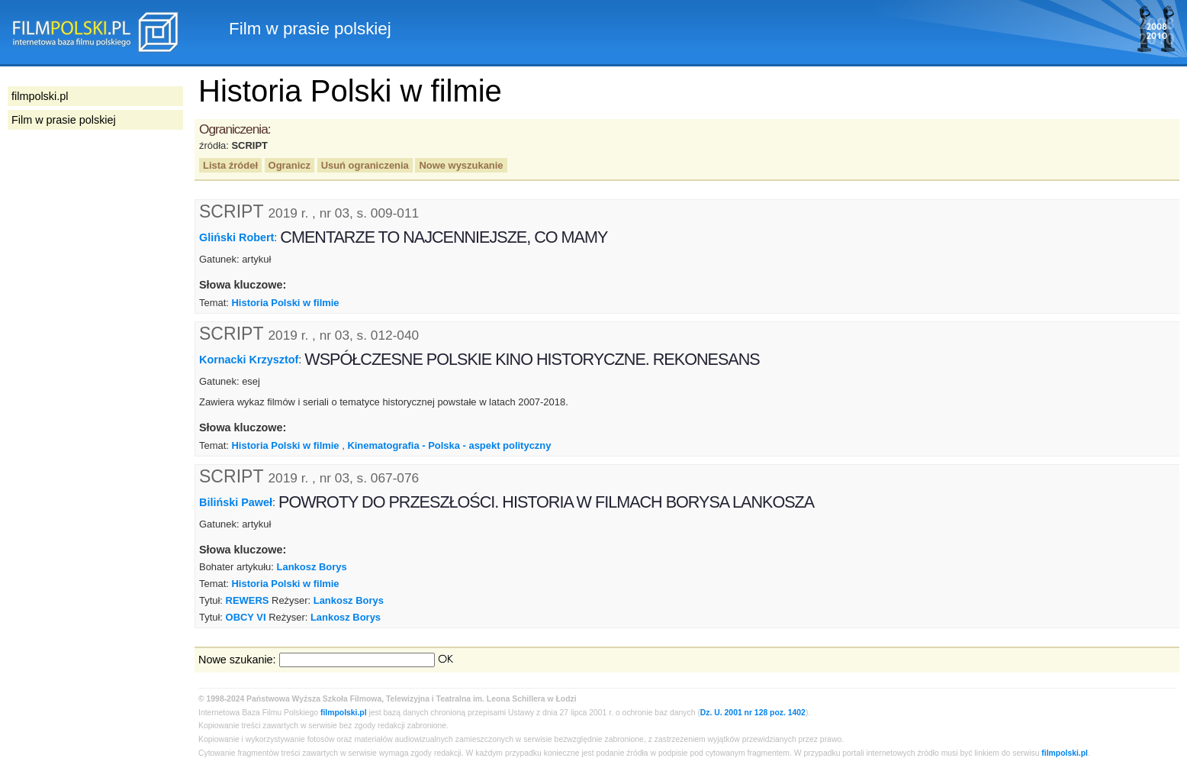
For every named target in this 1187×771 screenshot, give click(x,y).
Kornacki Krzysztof (248, 359)
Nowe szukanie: (237, 659)
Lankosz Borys (312, 567)
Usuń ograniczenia (365, 165)
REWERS (247, 600)
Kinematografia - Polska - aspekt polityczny (449, 445)
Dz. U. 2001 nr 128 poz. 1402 (753, 712)
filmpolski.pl (343, 712)
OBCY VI (246, 617)
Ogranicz (289, 165)
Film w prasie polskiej (63, 120)
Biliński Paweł (235, 501)
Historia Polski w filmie (285, 302)
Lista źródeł (230, 165)
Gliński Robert (236, 237)
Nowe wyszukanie (461, 165)
